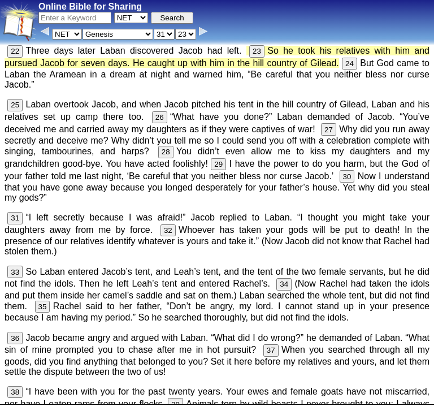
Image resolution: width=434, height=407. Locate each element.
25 (15, 105)
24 (349, 63)
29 (218, 164)
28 (166, 152)
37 (271, 350)
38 (15, 392)
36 (15, 338)
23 (257, 51)
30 (347, 176)
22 (15, 51)
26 (159, 117)
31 (15, 218)
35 (42, 306)
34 (284, 284)
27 (328, 129)
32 (168, 230)
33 (15, 272)
